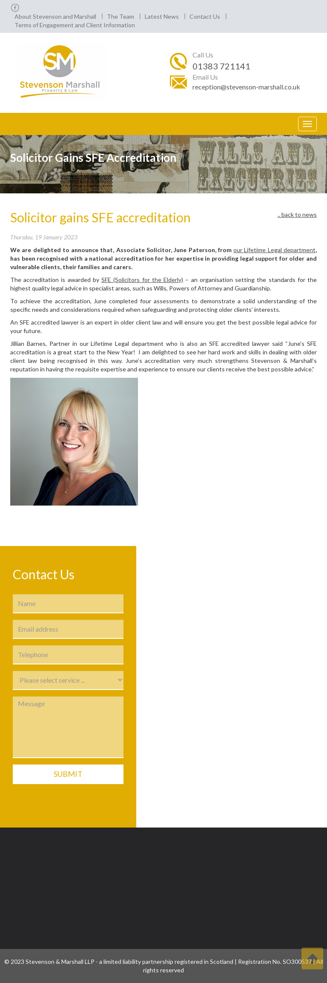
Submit (68, 774)
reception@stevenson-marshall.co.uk (246, 87)
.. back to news (297, 214)
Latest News (162, 16)
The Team (120, 16)
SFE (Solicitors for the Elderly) (142, 279)
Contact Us (204, 16)
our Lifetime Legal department (274, 249)
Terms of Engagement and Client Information (74, 25)
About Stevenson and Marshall (55, 16)
